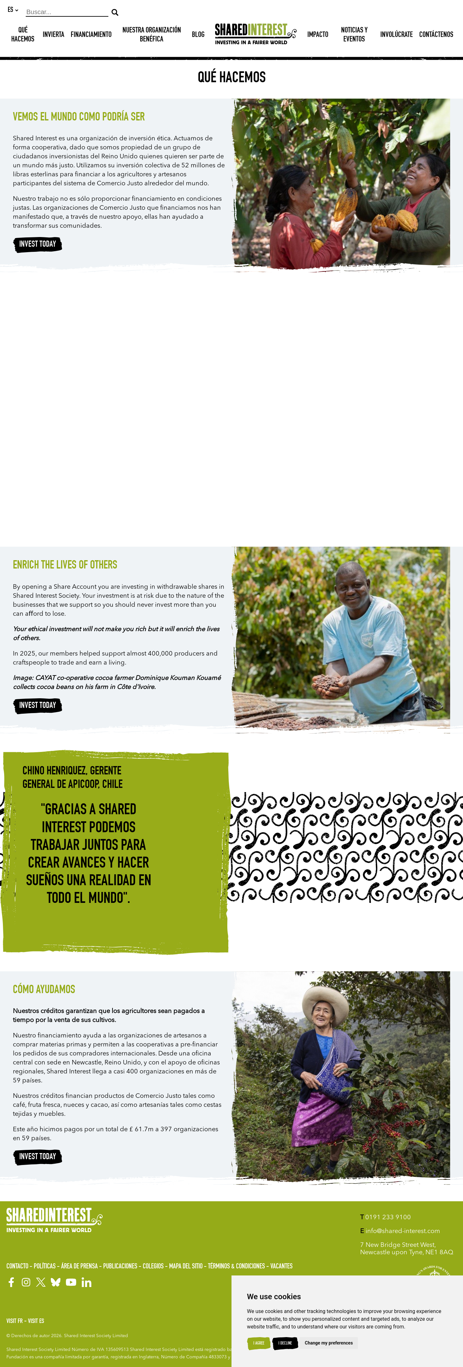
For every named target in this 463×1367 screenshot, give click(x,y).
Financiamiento (91, 36)
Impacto (317, 36)
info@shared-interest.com (400, 1231)
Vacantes (281, 1266)
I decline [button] (285, 1343)
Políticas (45, 1266)
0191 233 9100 (385, 1217)
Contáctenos (436, 36)
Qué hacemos (22, 35)
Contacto (17, 1266)
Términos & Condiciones (236, 1266)
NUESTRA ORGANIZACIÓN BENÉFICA (152, 35)
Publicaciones (120, 1266)
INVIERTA (53, 36)
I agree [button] (258, 1343)
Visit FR (14, 1321)
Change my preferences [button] (329, 1342)
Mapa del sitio (186, 1266)
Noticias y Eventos (354, 35)
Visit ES (36, 1321)
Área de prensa (79, 1266)
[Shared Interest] (256, 36)
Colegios (153, 1266)
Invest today (37, 245)
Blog (198, 36)
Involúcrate (396, 36)
